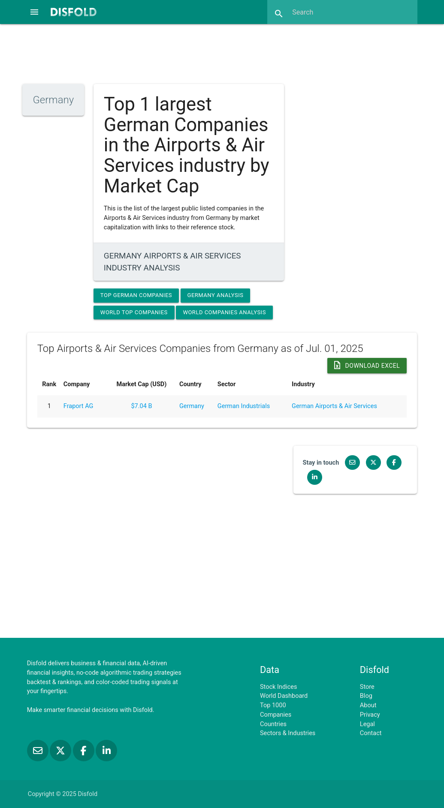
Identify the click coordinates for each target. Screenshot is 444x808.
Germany (191, 406)
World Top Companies (134, 312)
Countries (273, 724)
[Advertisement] (222, 53)
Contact (371, 733)
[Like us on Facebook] (392, 462)
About (368, 705)
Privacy (370, 714)
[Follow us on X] (372, 462)
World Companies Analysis (224, 312)
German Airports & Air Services (334, 406)
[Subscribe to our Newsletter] (351, 462)
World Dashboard (284, 696)
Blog (366, 696)
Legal (367, 724)
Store (367, 687)
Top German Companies (136, 295)
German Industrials (243, 406)
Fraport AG (78, 406)
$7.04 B (141, 406)
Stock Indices (278, 687)
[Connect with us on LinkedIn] (312, 477)
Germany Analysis (215, 295)
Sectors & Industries (287, 733)
